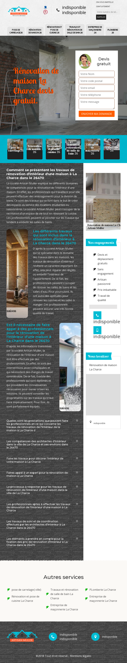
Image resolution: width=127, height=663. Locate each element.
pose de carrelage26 (15, 31)
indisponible (74, 7)
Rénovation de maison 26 (35, 31)
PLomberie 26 (112, 31)
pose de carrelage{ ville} (24, 590)
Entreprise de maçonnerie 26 (95, 29)
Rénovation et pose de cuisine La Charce (23, 599)
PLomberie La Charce (100, 590)
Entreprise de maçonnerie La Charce (62, 607)
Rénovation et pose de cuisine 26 (54, 29)
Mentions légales (80, 656)
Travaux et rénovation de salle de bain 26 (75, 29)
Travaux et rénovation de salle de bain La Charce (62, 594)
